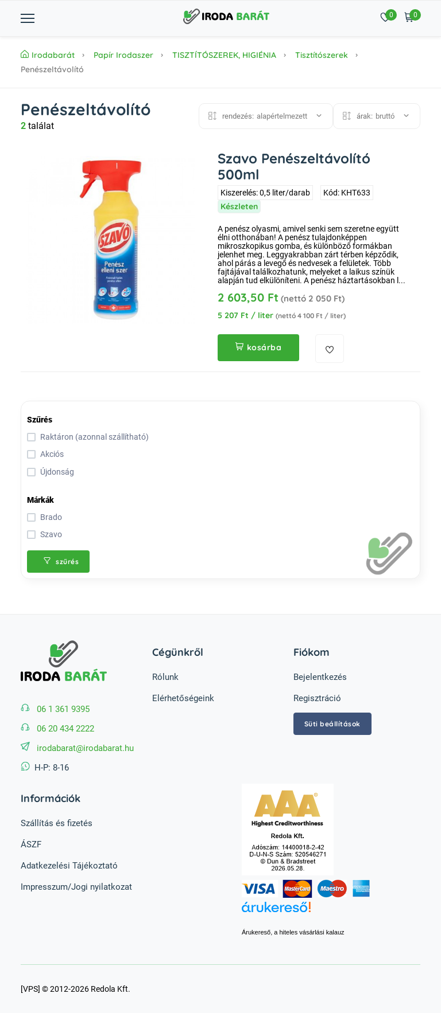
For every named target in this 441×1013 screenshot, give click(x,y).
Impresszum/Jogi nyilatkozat (76, 887)
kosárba (258, 347)
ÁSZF (31, 844)
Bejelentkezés (320, 677)
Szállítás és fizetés (56, 823)
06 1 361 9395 (63, 709)
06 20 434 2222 (65, 728)
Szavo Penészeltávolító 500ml (294, 166)
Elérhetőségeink (183, 698)
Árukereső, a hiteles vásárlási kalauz (293, 932)
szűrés (61, 561)
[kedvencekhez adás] (329, 348)
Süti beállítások (332, 723)
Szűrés (39, 419)
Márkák (40, 499)
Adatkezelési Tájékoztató (69, 866)
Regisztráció (317, 698)
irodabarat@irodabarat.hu (85, 748)
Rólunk (165, 677)
